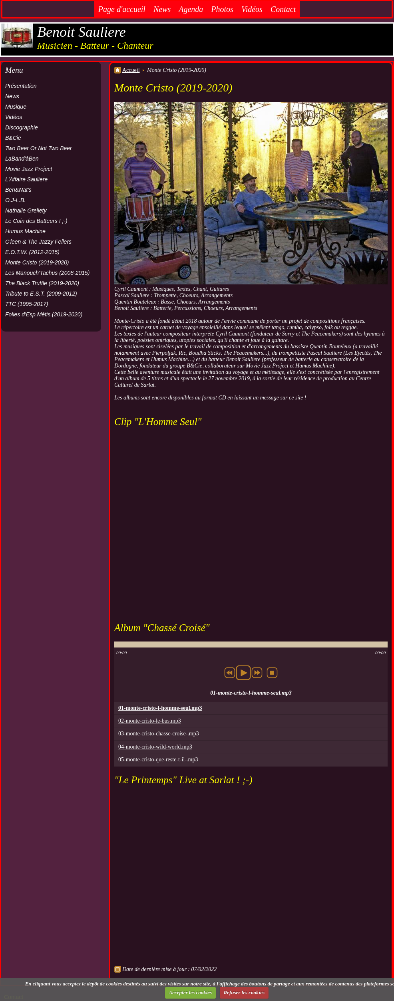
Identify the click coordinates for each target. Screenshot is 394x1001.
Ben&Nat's (18, 190)
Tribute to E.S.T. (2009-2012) (41, 293)
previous (229, 672)
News (162, 9)
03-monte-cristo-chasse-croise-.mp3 (158, 734)
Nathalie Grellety (26, 210)
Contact (283, 9)
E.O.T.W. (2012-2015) (32, 252)
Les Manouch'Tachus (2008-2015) (47, 273)
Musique (15, 106)
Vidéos (252, 9)
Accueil (131, 70)
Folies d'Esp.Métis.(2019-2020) (43, 314)
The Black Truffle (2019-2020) (42, 283)
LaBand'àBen (22, 158)
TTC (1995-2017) (26, 304)
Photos (222, 9)
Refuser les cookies (244, 992)
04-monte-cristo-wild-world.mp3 (155, 747)
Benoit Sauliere (81, 32)
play (243, 673)
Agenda (191, 9)
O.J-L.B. (15, 200)
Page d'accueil (121, 9)
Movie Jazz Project (28, 169)
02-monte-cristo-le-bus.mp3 (149, 721)
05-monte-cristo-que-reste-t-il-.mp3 (158, 760)
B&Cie (13, 138)
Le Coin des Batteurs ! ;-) (36, 221)
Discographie (21, 127)
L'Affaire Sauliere (26, 179)
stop (272, 672)
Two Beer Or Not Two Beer (38, 148)
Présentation (21, 86)
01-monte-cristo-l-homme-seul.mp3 (160, 708)
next (257, 672)
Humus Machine (25, 231)
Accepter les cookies (190, 992)
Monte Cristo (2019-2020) (37, 262)
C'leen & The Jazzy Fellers (38, 241)
